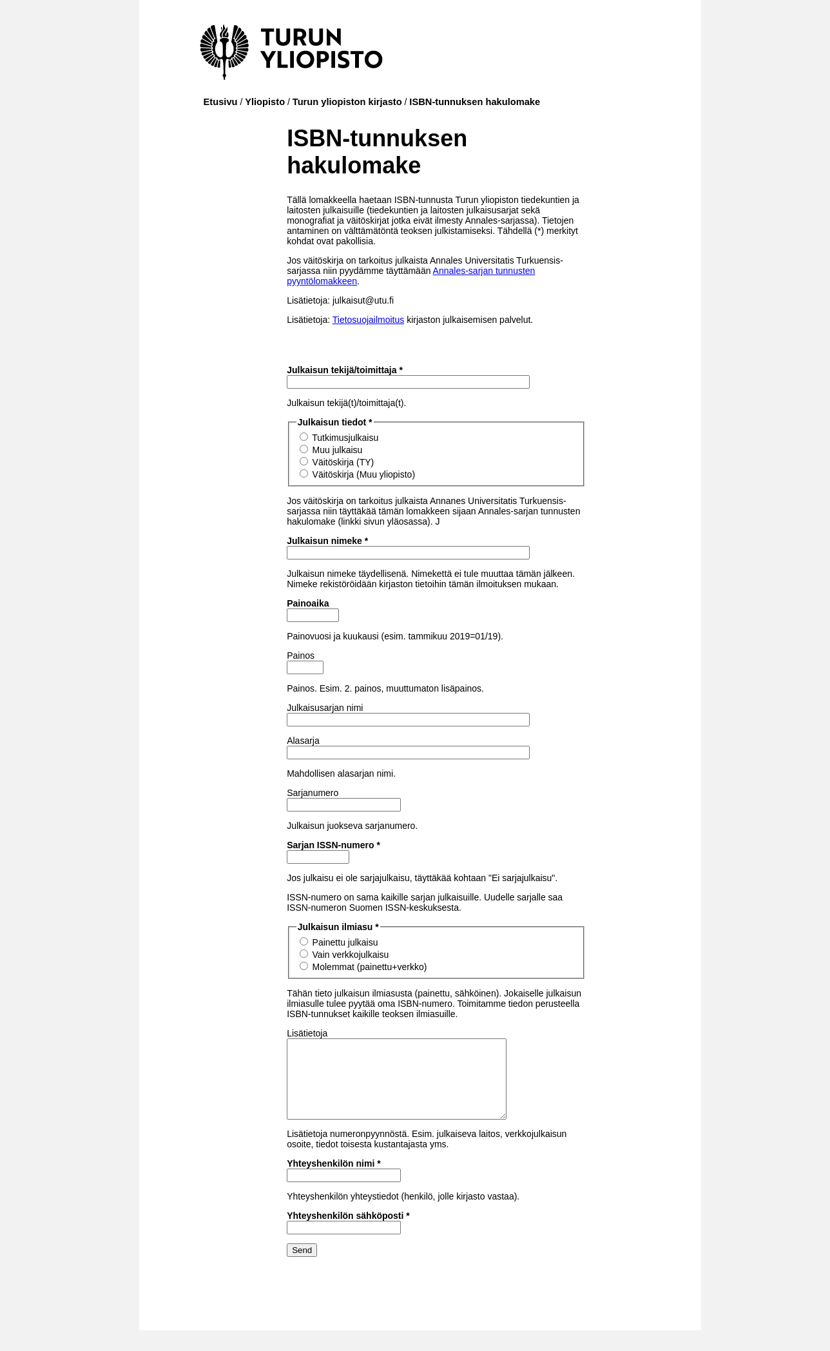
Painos (300, 655)
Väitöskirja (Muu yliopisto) (364, 474)
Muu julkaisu (338, 450)
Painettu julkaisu (345, 942)
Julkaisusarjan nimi (325, 708)
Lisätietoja (307, 1033)
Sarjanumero (312, 793)
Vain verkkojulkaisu (351, 954)
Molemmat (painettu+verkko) (370, 967)
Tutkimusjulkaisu (345, 438)
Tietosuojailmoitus (369, 320)
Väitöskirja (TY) (343, 462)
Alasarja (303, 740)
